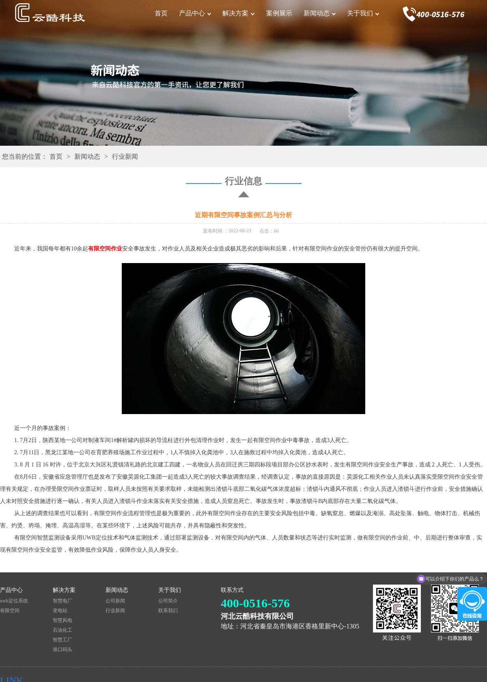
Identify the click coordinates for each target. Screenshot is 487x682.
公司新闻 (115, 601)
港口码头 (62, 649)
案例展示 (279, 13)
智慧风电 (62, 620)
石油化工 (62, 630)
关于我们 (360, 13)
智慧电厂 (62, 601)
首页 (161, 13)
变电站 (60, 610)
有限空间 (9, 610)
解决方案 (235, 13)
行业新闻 (125, 156)
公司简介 (168, 601)
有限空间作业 (105, 249)
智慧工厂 (62, 640)
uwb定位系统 (14, 601)
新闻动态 (317, 13)
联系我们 (168, 610)
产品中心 (192, 13)
